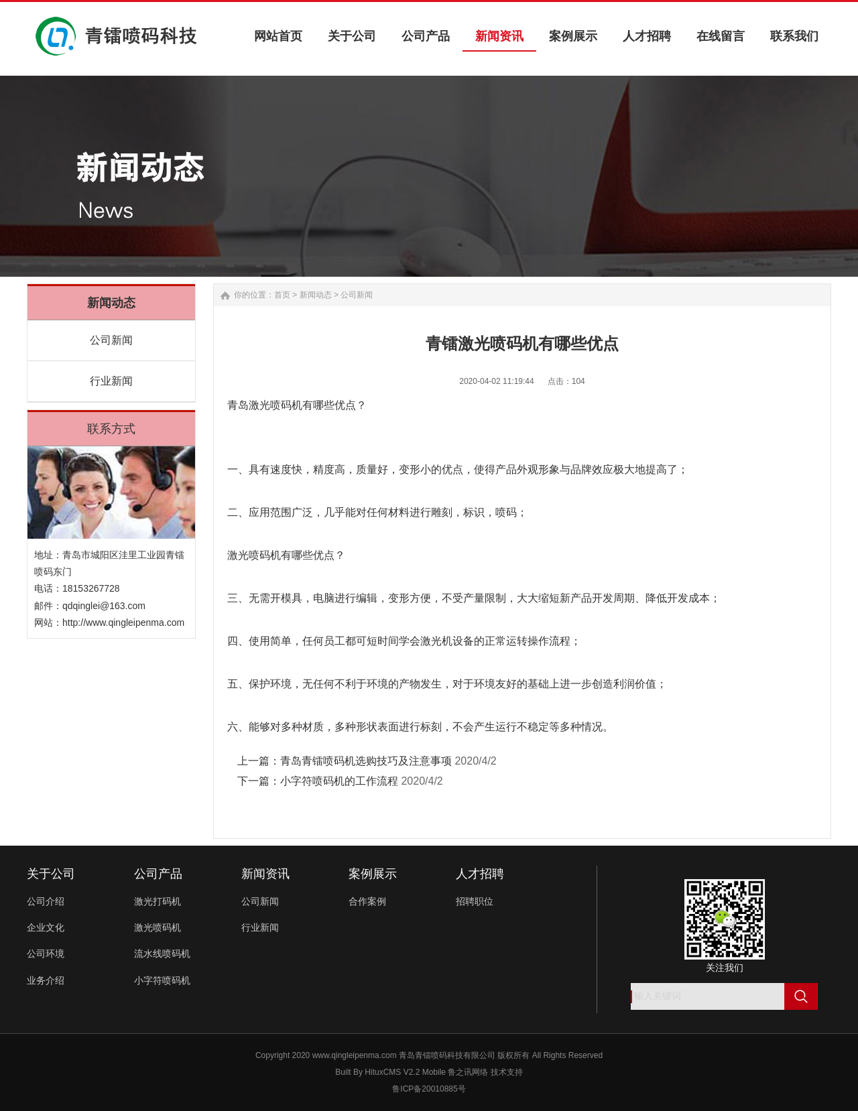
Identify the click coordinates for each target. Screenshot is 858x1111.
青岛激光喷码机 (264, 405)
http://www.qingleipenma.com (123, 622)
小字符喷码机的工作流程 (339, 781)
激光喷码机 (157, 927)
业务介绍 (45, 980)
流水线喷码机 (162, 953)
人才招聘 (480, 873)
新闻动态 (316, 295)
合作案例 (367, 901)
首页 (282, 295)
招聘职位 (474, 901)
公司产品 (158, 873)
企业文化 (45, 927)
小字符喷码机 (162, 980)
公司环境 (45, 953)
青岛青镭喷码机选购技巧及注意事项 (366, 761)
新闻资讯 (265, 873)
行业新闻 (111, 381)
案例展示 (373, 873)
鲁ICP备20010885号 (428, 1089)
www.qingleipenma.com (354, 1055)
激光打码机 (157, 901)
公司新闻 (111, 340)
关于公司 (51, 873)
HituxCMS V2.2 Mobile (405, 1072)
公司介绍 (45, 901)
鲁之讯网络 (468, 1072)
